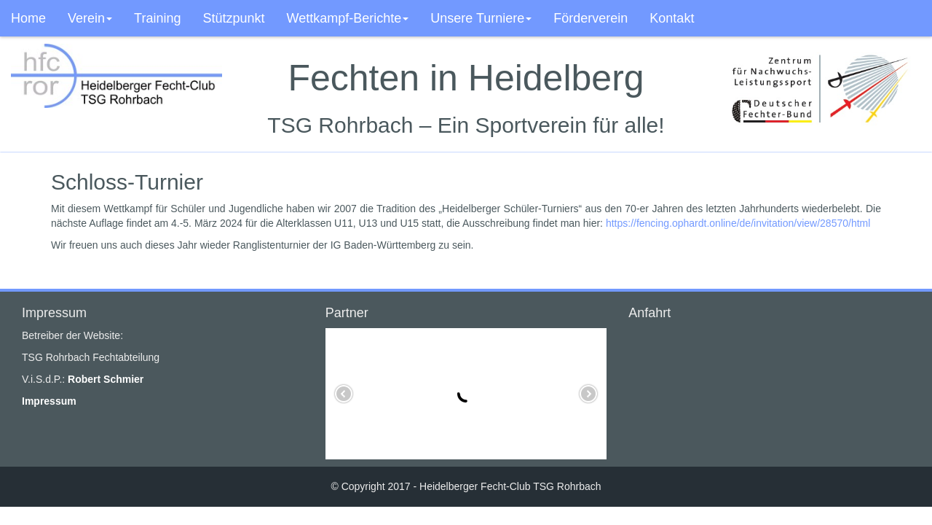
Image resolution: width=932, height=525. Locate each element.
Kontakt (671, 18)
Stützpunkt (233, 18)
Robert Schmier (105, 379)
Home (28, 18)
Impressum (49, 401)
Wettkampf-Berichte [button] (348, 18)
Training (157, 18)
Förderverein (590, 18)
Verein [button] (90, 18)
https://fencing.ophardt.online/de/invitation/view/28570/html (738, 223)
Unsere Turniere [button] (481, 18)
